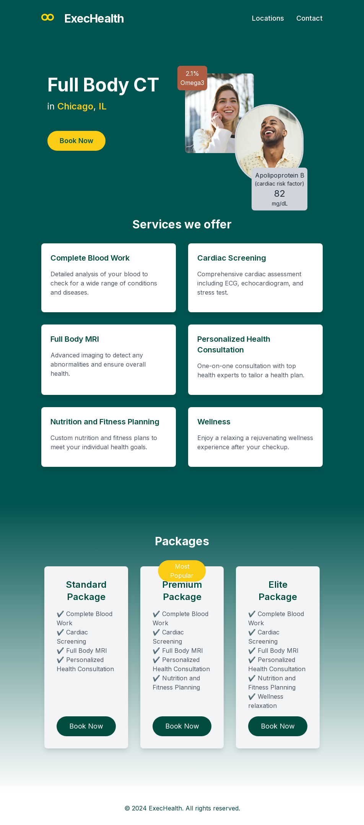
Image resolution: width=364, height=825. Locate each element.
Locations (268, 18)
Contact (309, 18)
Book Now (76, 141)
